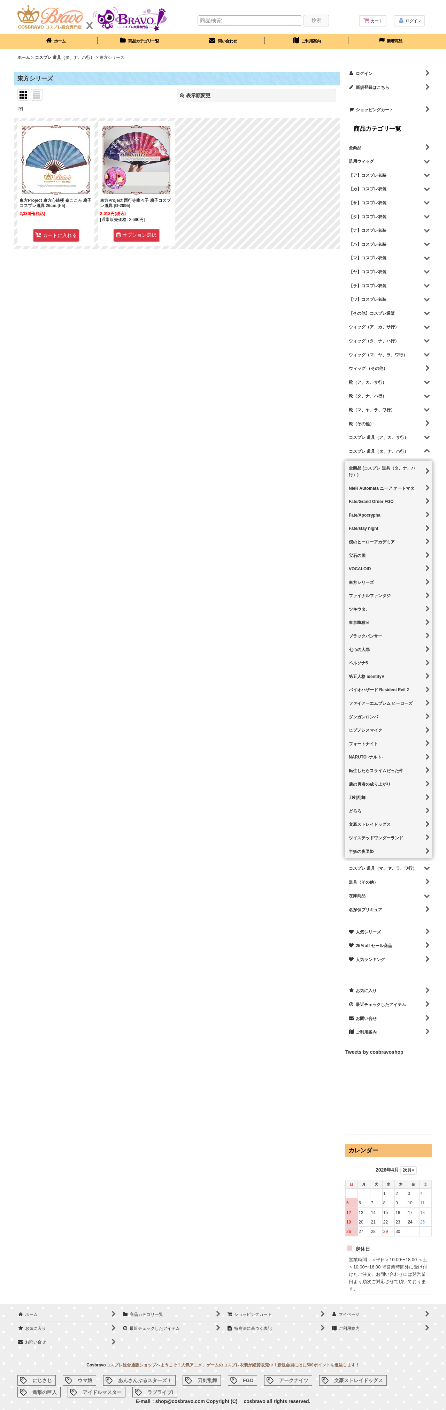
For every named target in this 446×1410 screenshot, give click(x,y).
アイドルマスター (102, 1392)
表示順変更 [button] (195, 95)
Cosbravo (96, 1365)
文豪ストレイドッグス (358, 1380)
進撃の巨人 (44, 1392)
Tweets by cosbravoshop (374, 1052)
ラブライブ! (160, 1392)
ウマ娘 (85, 1380)
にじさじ (42, 1380)
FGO (248, 1380)
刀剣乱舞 (207, 1380)
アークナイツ (293, 1380)
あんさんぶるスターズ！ (145, 1380)
